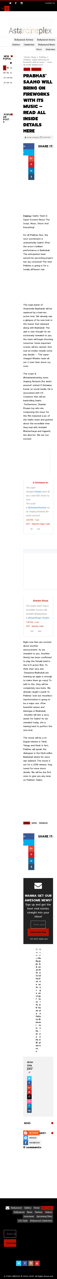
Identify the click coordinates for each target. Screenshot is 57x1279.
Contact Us (50, 3)
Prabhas (36, 69)
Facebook (34, 1142)
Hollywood (19, 1212)
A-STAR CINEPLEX (12, 1276)
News (26, 69)
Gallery (27, 1207)
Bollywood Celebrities (41, 1220)
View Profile (30, 1065)
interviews (29, 1216)
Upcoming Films (44, 1216)
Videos (48, 1212)
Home (37, 1207)
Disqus (32, 1137)
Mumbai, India (37, 626)
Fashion (38, 1212)
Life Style (23, 1220)
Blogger (33, 1133)
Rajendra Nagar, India (41, 524)
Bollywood (16, 1207)
